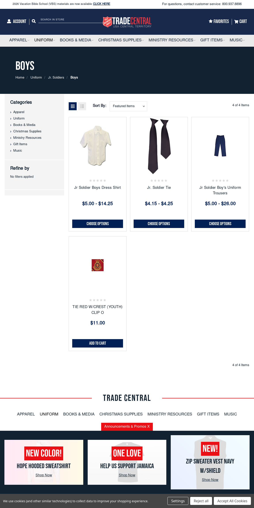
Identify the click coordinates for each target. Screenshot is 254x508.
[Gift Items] (212, 40)
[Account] (17, 21)
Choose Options (98, 223)
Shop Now (44, 475)
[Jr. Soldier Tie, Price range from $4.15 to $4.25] (159, 145)
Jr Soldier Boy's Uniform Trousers (220, 191)
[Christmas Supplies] (121, 40)
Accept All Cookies (232, 500)
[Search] (33, 21)
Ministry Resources (27, 138)
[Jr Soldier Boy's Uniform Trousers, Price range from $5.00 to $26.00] (220, 145)
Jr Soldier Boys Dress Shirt (97, 188)
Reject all (201, 500)
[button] (28, 40)
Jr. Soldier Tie (159, 188)
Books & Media (24, 125)
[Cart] (240, 21)
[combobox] (128, 106)
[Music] (237, 40)
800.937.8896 (232, 4)
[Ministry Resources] (172, 40)
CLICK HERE (101, 6)
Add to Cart (97, 343)
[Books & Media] (76, 40)
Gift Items (20, 144)
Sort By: (99, 106)
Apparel (18, 112)
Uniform (19, 118)
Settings (178, 500)
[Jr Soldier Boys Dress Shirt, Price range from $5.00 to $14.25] (97, 145)
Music (17, 151)
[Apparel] (19, 40)
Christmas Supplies (27, 131)
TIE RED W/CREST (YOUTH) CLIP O (97, 310)
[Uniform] (44, 40)
